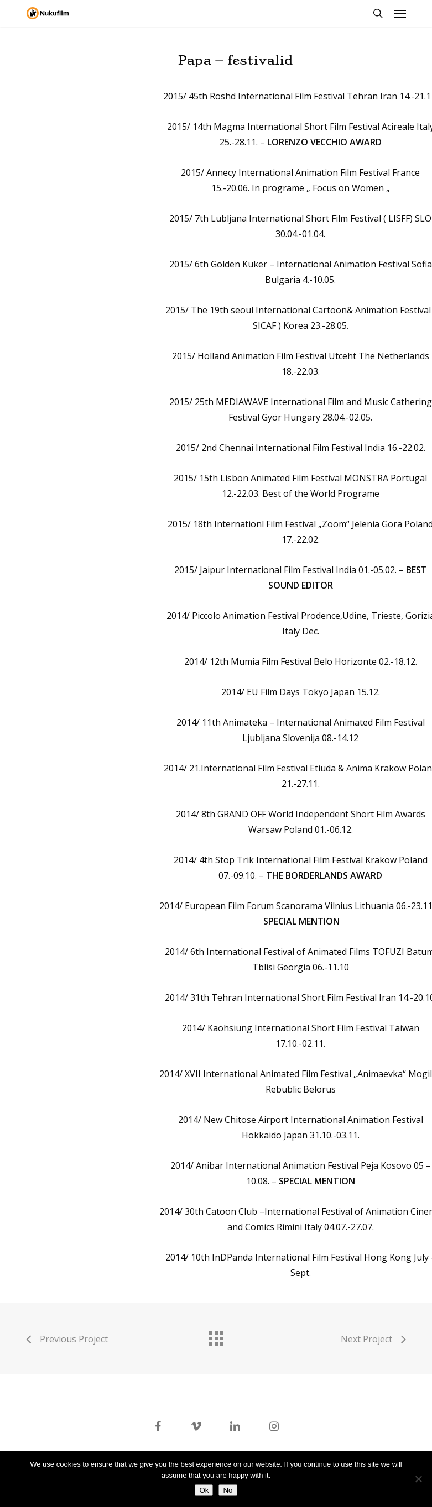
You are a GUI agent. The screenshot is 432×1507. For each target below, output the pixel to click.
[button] (400, 13)
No (227, 1490)
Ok (204, 1490)
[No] (418, 1478)
